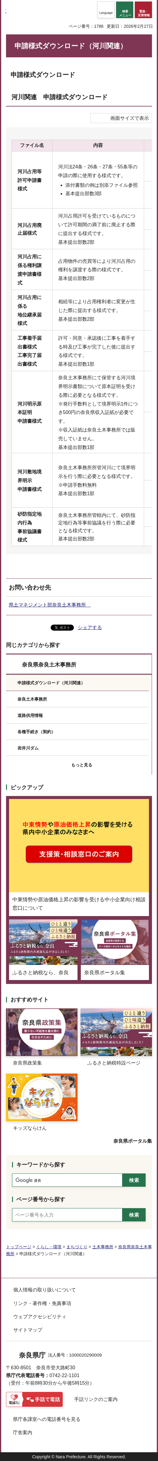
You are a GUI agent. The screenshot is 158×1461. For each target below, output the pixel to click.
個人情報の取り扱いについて (44, 1289)
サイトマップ (27, 1329)
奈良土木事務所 (32, 699)
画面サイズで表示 (129, 118)
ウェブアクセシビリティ (39, 1316)
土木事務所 (102, 1246)
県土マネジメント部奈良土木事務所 (50, 604)
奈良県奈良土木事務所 (49, 665)
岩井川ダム (28, 748)
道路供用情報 (30, 715)
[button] (106, 10)
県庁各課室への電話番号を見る (47, 1419)
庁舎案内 (22, 1432)
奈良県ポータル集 (132, 1141)
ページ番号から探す (40, 1199)
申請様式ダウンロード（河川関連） (51, 682)
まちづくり (76, 1246)
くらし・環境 (49, 1246)
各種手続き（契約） (36, 731)
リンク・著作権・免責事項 (42, 1303)
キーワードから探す (40, 1165)
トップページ (18, 1246)
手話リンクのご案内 (96, 1399)
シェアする (90, 627)
